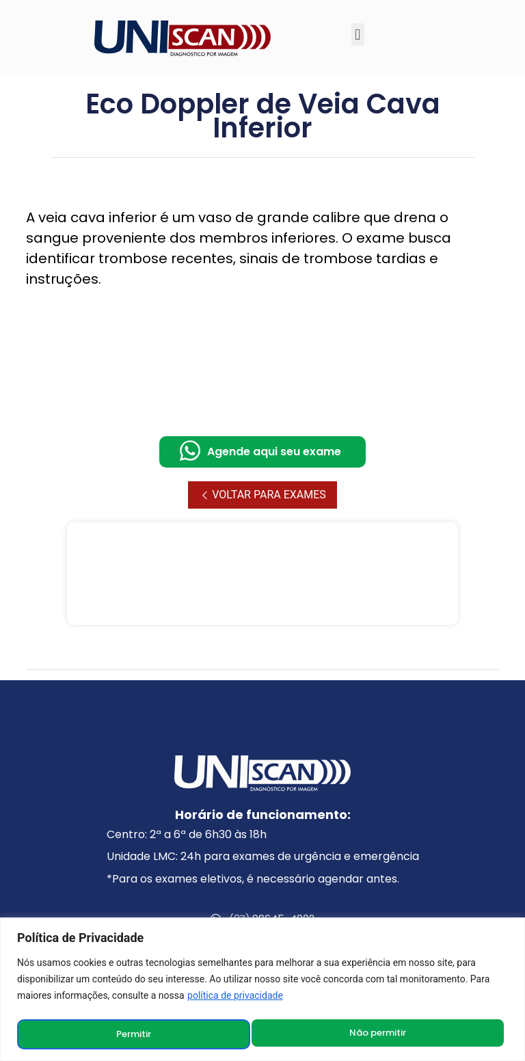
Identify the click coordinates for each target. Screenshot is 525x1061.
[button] (357, 34)
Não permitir (144, 1034)
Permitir (393, 1034)
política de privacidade (235, 997)
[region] (262, 990)
